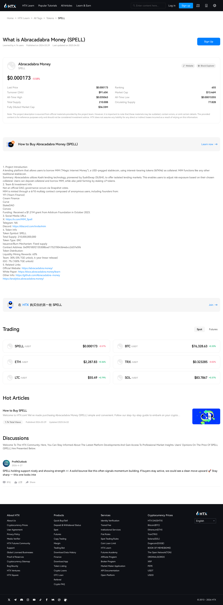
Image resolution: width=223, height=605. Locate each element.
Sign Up (208, 41)
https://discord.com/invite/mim (29, 226)
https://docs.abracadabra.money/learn (39, 271)
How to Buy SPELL (15, 410)
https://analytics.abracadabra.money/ (23, 278)
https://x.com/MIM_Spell (19, 219)
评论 (9, 482)
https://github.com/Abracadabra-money (38, 275)
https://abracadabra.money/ (37, 268)
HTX (25, 305)
